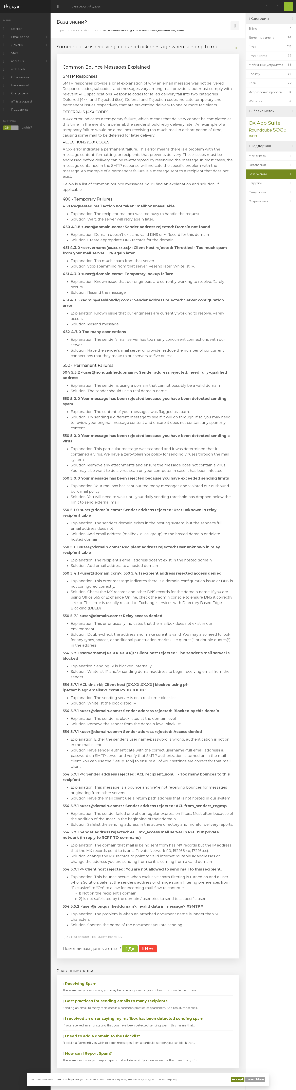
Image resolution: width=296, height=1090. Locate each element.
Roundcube (260, 130)
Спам (95, 30)
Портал (61, 30)
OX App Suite (264, 123)
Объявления (271, 165)
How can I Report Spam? (87, 1053)
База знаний (79, 30)
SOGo (279, 130)
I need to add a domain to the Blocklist (101, 1036)
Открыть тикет (271, 201)
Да (130, 948)
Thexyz (253, 135)
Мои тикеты (271, 156)
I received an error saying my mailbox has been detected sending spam (133, 1018)
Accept (237, 1079)
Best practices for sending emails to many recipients (115, 1001)
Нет (147, 948)
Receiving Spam (79, 983)
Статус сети (271, 192)
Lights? (17, 127)
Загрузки (271, 183)
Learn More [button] (255, 1079)
